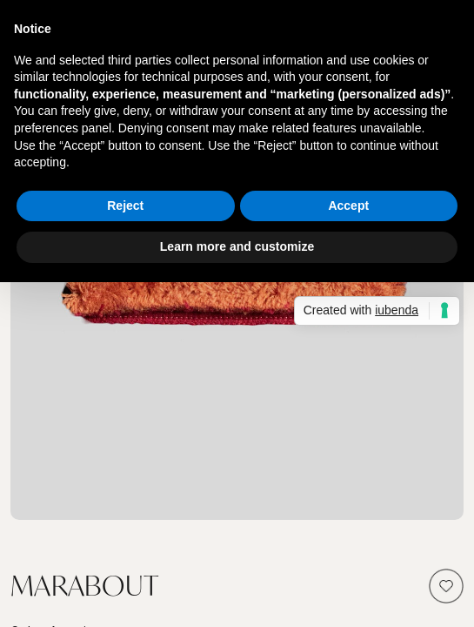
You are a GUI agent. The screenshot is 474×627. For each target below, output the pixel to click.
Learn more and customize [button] (237, 246)
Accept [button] (348, 205)
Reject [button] (125, 205)
